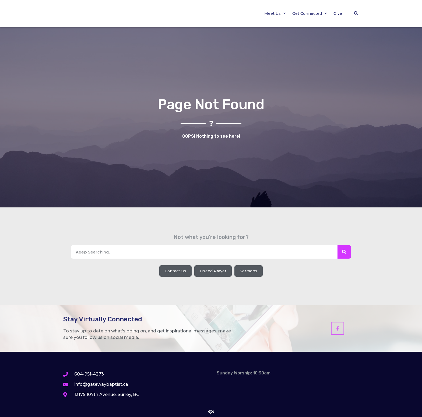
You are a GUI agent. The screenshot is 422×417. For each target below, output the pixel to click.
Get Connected (309, 13)
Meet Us (275, 13)
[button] (356, 13)
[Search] (344, 252)
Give (337, 13)
